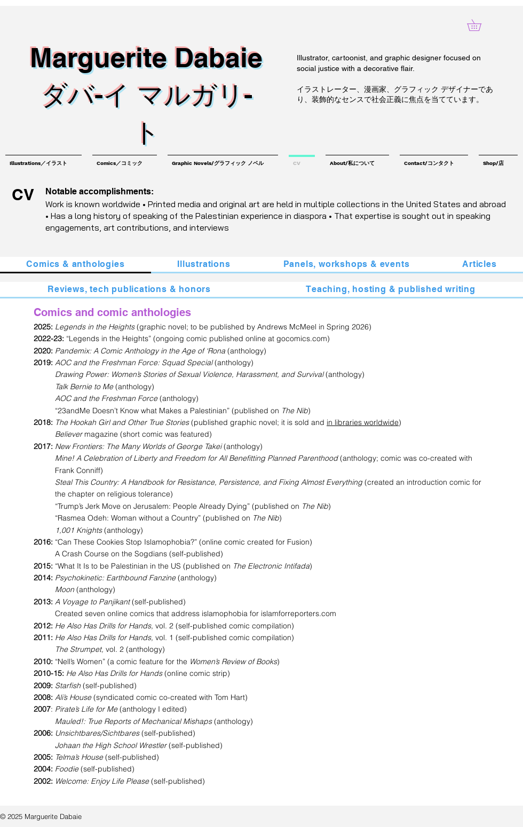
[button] (480, 25)
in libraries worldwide (363, 422)
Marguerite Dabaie (146, 57)
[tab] (75, 265)
